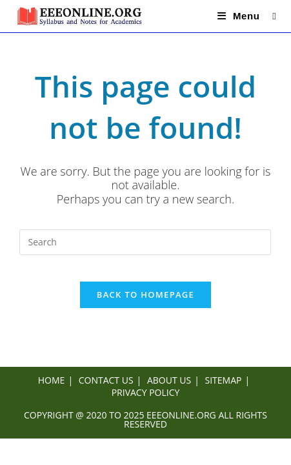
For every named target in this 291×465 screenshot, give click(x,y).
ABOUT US (169, 380)
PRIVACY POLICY (146, 392)
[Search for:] (269, 15)
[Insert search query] (145, 242)
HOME (51, 380)
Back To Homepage (145, 294)
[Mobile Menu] (240, 15)
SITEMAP (223, 380)
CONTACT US (106, 380)
